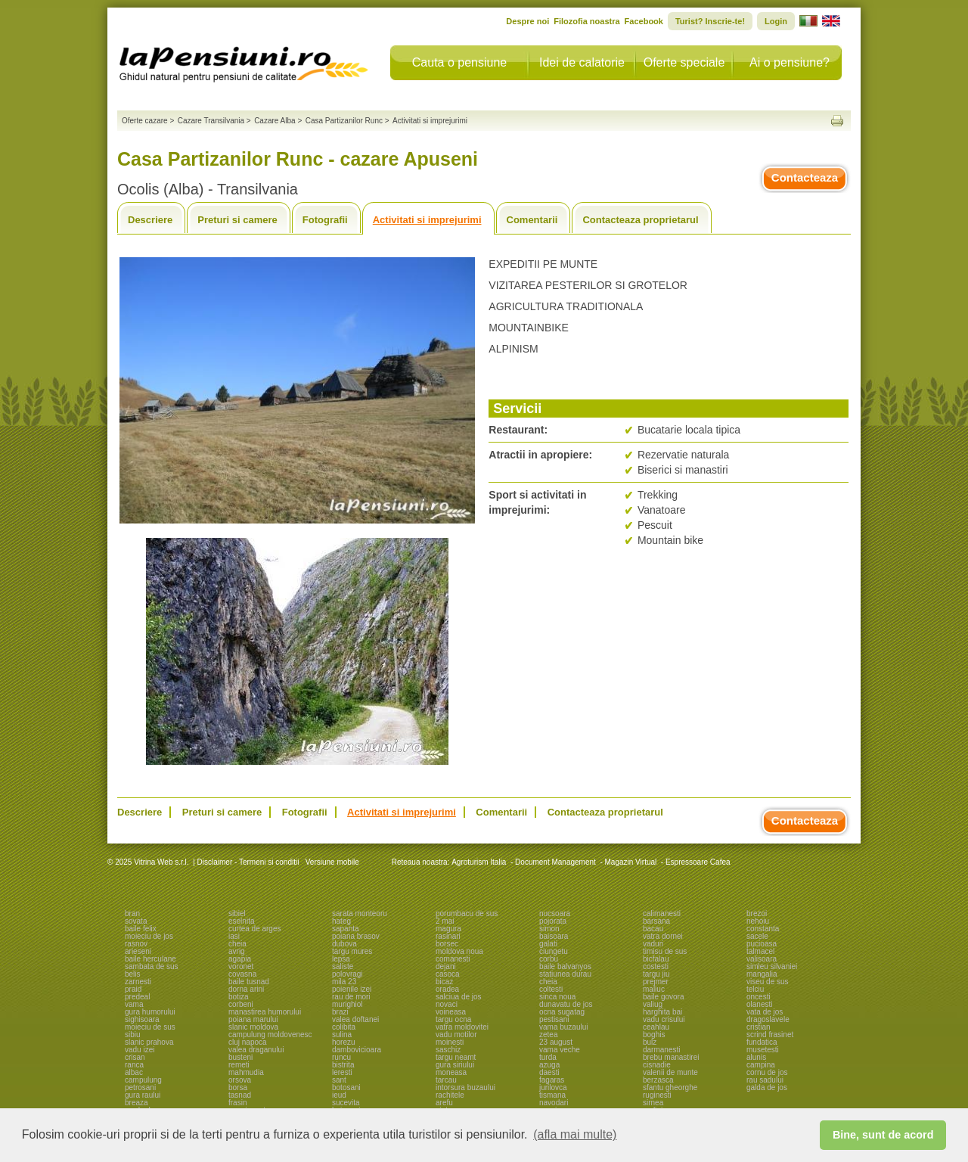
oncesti (758, 997)
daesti (549, 1072)
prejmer (656, 981)
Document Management (555, 862)
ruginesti (657, 1095)
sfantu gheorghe (670, 1087)
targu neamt (456, 1057)
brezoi (756, 913)
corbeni (240, 1004)
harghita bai (662, 1012)
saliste (342, 966)
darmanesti (661, 1049)
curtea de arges (254, 928)
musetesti (762, 1049)
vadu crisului (664, 1019)
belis (133, 974)
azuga (549, 1065)
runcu (341, 1057)
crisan (135, 1057)
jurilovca (553, 1087)
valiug (652, 1004)
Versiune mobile (331, 862)
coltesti (551, 989)
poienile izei (351, 989)
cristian (758, 1027)
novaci (447, 1004)
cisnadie (657, 1065)
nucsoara (554, 913)
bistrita (343, 1065)
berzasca (658, 1080)
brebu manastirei (671, 1057)
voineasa (451, 1012)
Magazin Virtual (631, 862)
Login (776, 21)
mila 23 (344, 981)
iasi (234, 936)
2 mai (445, 921)
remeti (239, 1065)
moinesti (450, 1042)
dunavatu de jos (566, 1004)
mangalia (761, 974)
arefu (444, 1102)
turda (548, 1057)
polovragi (347, 974)
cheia (237, 944)
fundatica (761, 1042)
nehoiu (757, 921)
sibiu (133, 1034)
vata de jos (764, 1012)
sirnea (653, 1102)
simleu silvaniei (771, 966)
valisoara (761, 959)
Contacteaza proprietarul (640, 219)
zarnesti (138, 981)
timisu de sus (665, 951)
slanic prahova (149, 1042)
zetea (548, 1034)
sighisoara (142, 1019)
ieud (339, 1095)
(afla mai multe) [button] (574, 1134)
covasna (242, 974)
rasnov (136, 944)
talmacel (760, 951)
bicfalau (656, 959)
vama (134, 1004)
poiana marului (253, 1019)
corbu (548, 959)
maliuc (654, 989)
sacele (757, 936)
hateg (341, 921)
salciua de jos (459, 997)
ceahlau (656, 1027)
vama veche (559, 1049)
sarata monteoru (359, 913)
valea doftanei (355, 1019)
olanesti (759, 1004)
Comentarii (532, 219)
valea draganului (256, 1049)
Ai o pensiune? (789, 62)
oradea (447, 989)
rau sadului (764, 1080)
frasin (237, 1102)
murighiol (347, 1004)
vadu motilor (456, 1034)
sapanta (345, 928)
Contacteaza (804, 177)
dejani (446, 966)
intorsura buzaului (465, 1087)
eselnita (241, 921)
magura (448, 928)
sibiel (237, 913)
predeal (137, 997)
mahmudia (246, 1072)
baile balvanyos (565, 966)
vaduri (653, 944)
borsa (237, 1087)
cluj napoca (247, 1042)
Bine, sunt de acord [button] (883, 1135)
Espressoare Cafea (698, 862)
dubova (344, 944)
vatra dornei (663, 936)
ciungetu (553, 951)
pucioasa (761, 944)
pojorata (552, 921)
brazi (340, 1012)
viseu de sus (767, 981)
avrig (236, 951)
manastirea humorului (264, 1012)
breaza (136, 1102)
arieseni (138, 951)
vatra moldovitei (462, 1027)
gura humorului (150, 1012)
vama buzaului (563, 1027)
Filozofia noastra (586, 21)
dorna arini (246, 989)
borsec (447, 944)
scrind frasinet (769, 1034)
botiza (238, 997)
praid (133, 989)
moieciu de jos (149, 936)
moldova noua (459, 951)
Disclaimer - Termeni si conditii (248, 862)
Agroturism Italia (478, 862)
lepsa (341, 959)
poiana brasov (356, 936)
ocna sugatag (562, 1012)
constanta (762, 928)
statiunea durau (565, 974)
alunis (756, 1057)
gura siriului (455, 1065)
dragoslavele (768, 1019)
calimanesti (662, 913)
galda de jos (766, 1087)
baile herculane (150, 959)
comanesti (453, 959)
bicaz (444, 981)
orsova (239, 1080)
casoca (448, 974)
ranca (134, 1065)
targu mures (352, 951)
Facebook (644, 21)
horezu (343, 1042)
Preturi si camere (237, 219)
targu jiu (656, 974)
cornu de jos (766, 1072)
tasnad (239, 1095)
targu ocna (453, 1019)
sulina (342, 1034)
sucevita (346, 1102)
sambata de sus (151, 966)
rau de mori (351, 997)
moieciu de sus (150, 1027)
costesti (656, 966)
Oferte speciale (684, 62)
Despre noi (527, 21)
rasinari (448, 936)
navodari (553, 1102)
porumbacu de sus (467, 913)
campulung (143, 1080)
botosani (346, 1087)
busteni (240, 1057)
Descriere (150, 219)
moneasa (451, 1072)
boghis (654, 1034)
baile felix (141, 928)
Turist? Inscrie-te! (710, 21)
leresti (342, 1072)
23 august (555, 1042)
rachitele (450, 1095)
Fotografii (325, 219)
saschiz (448, 1049)
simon (549, 928)
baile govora (663, 997)
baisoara (553, 936)
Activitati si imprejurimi (427, 219)
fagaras (551, 1080)
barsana (656, 921)
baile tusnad (248, 981)
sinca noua (557, 997)
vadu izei (139, 1049)
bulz (649, 1042)
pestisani (554, 1019)
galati (548, 944)
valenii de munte (670, 1072)
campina (760, 1065)
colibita (343, 1027)
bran (132, 913)
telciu (755, 989)
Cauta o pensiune (459, 62)
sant (339, 1080)
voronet (240, 966)
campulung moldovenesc (270, 1034)
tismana (552, 1095)
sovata (136, 921)
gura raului (142, 1095)
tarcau (446, 1080)
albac (134, 1072)
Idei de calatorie (582, 62)
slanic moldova (253, 1027)
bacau (653, 928)
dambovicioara (356, 1049)
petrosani (140, 1087)
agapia (239, 959)
